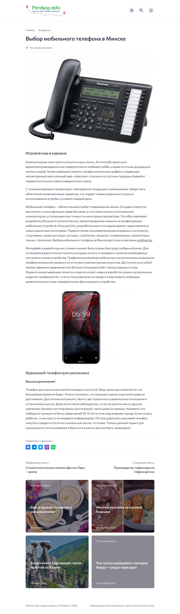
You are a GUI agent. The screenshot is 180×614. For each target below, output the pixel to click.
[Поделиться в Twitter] (40, 447)
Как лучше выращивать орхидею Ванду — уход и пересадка (122, 565)
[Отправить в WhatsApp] (53, 447)
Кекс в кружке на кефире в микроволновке (51, 509)
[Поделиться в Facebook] (28, 447)
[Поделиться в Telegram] (34, 447)
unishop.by (144, 240)
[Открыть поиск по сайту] (141, 10)
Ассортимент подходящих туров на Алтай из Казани (55, 565)
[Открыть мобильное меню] (151, 10)
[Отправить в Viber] (46, 447)
